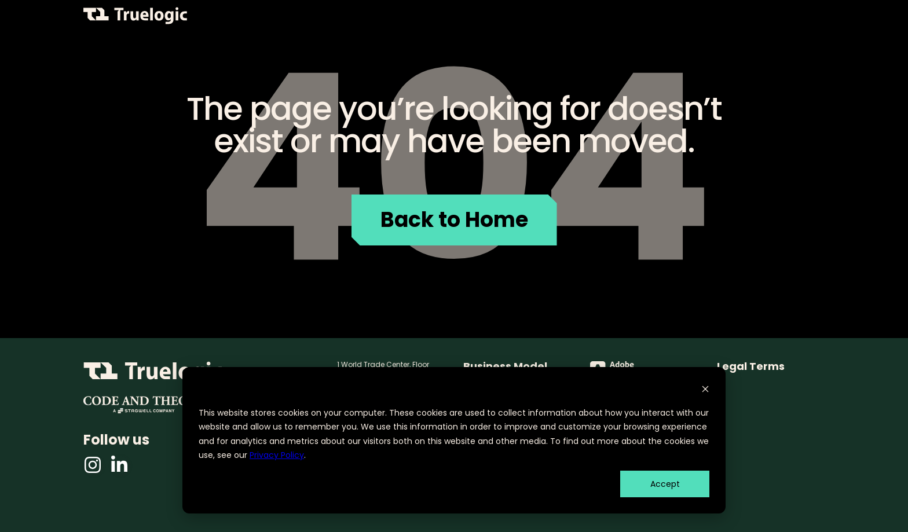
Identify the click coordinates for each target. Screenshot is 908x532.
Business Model (505, 366)
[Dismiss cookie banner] (705, 390)
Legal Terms (751, 366)
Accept (665, 484)
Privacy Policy (277, 455)
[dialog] (454, 440)
